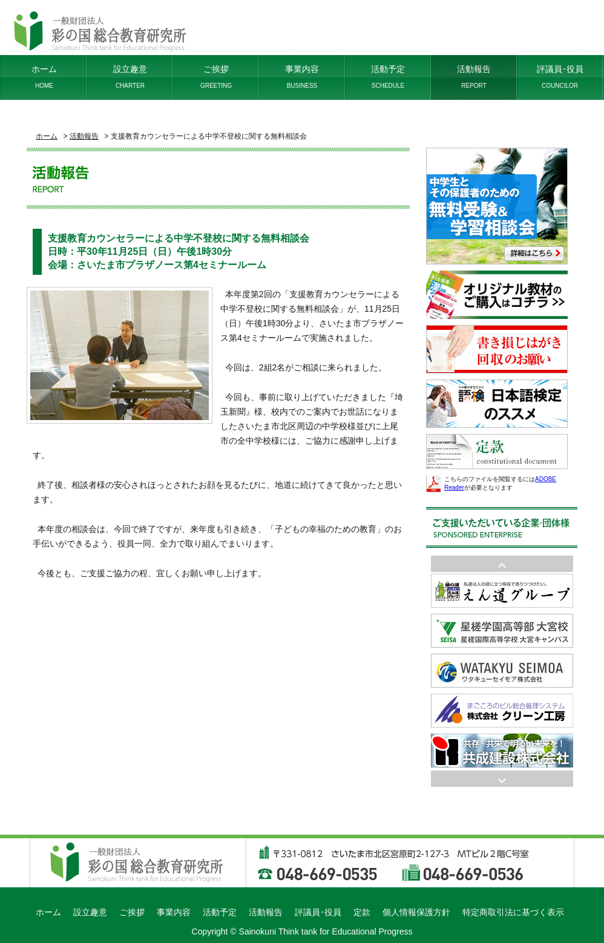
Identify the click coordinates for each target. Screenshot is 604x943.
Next (502, 564)
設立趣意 (130, 77)
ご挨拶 (216, 77)
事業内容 (302, 77)
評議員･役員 (559, 77)
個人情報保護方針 (416, 912)
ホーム (44, 77)
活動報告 (474, 77)
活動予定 (388, 77)
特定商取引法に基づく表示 (513, 912)
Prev (502, 778)
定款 (361, 912)
